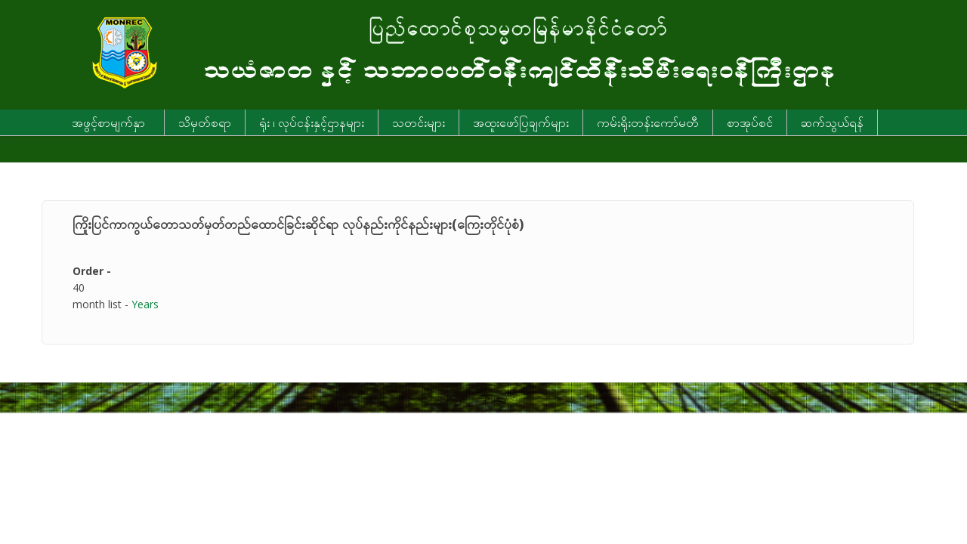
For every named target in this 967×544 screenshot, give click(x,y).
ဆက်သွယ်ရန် (832, 122)
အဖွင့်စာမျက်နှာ (108, 122)
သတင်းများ (418, 122)
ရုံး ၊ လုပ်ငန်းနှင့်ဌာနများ (311, 122)
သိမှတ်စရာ (204, 122)
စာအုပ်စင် (750, 122)
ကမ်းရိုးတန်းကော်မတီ (648, 122)
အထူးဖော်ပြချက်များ (521, 122)
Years (145, 304)
